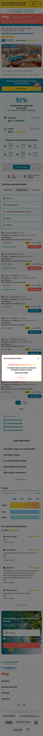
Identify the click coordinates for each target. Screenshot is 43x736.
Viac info (21, 377)
